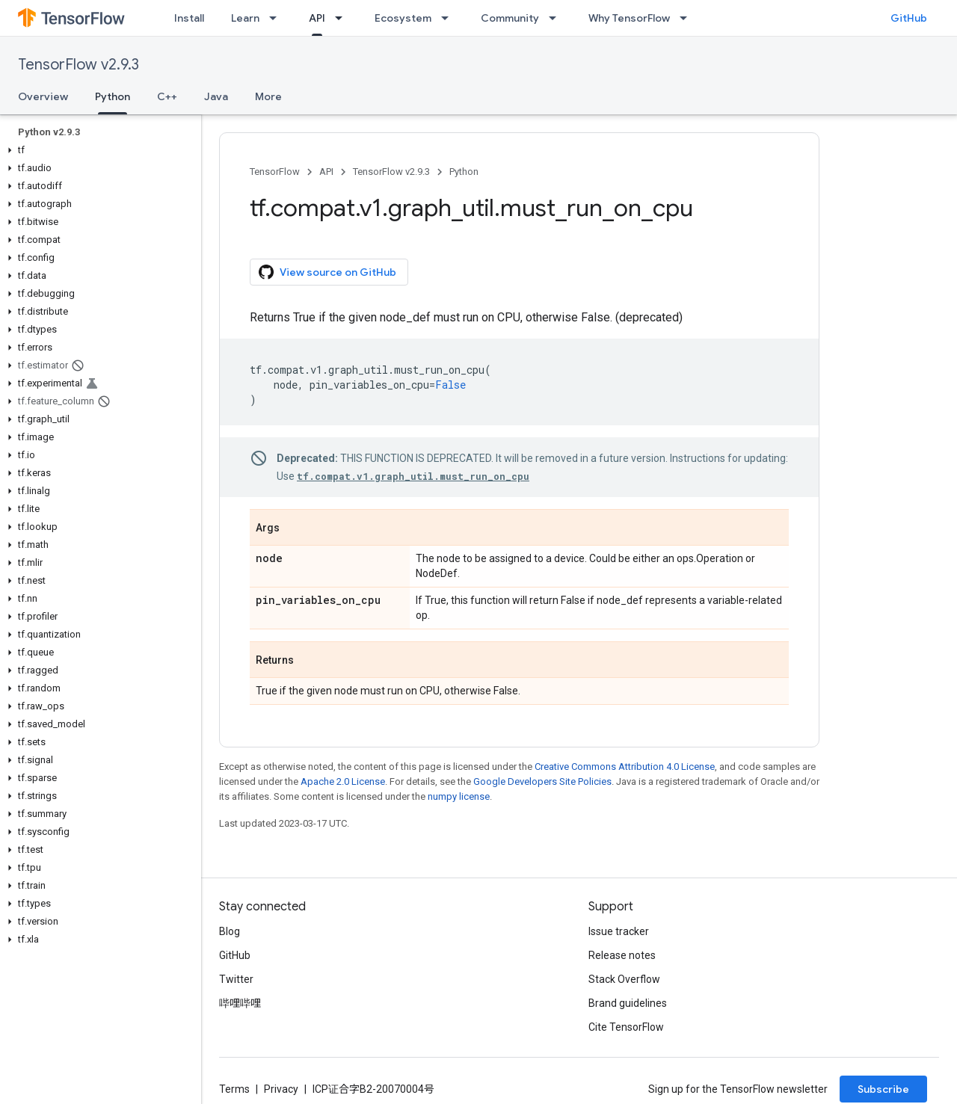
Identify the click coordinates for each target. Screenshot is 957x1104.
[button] (97, 150)
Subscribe (883, 1089)
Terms (234, 1089)
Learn (245, 18)
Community (510, 18)
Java (216, 96)
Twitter (236, 979)
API (326, 171)
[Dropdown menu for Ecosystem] (449, 18)
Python (463, 171)
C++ (167, 96)
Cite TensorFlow (626, 1027)
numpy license (459, 796)
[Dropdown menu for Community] (557, 18)
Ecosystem (403, 18)
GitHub (908, 18)
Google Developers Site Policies (542, 781)
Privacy (281, 1089)
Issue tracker (618, 931)
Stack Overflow (624, 979)
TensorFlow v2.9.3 (78, 64)
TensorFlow (275, 171)
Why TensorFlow (629, 18)
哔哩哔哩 (240, 1003)
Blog (229, 931)
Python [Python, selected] (112, 96)
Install (189, 18)
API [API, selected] (317, 18)
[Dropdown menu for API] (343, 18)
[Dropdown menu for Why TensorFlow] (688, 18)
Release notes (622, 955)
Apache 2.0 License (343, 781)
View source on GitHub (327, 272)
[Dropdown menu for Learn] (277, 18)
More (268, 96)
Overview (43, 96)
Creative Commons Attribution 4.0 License (625, 766)
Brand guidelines (627, 1003)
